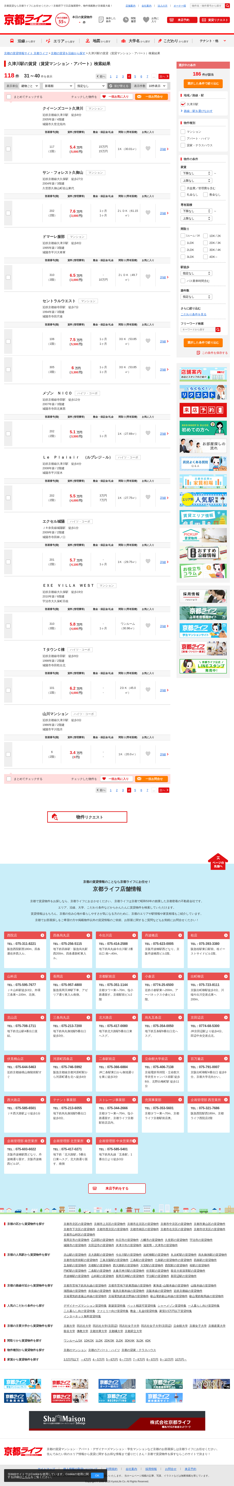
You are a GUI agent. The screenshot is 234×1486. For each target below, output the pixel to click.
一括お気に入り (119, 96)
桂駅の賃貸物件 (200, 1265)
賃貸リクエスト (218, 20)
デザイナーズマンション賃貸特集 (85, 1305)
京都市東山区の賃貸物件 (209, 1223)
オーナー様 (180, 5)
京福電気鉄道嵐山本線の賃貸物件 (85, 1296)
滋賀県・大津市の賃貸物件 (160, 1245)
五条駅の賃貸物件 (75, 1265)
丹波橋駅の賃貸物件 (76, 1276)
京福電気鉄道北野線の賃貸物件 (128, 1296)
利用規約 (111, 1469)
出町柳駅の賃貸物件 (156, 1254)
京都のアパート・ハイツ (104, 1350)
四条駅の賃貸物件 (205, 1260)
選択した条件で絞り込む (203, 83)
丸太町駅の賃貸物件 (184, 1254)
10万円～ (181, 1359)
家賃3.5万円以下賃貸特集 (175, 1311)
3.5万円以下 (71, 1359)
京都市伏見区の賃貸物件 (209, 1229)
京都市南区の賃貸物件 (144, 1229)
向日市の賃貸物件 (127, 1240)
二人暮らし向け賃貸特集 (79, 1311)
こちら (26, 1477)
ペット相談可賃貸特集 (141, 1305)
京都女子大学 (198, 1325)
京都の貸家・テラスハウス (139, 1350)
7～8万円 (139, 1359)
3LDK (139, 1340)
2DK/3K (109, 1340)
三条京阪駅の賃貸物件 (114, 1260)
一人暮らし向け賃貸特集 (204, 1305)
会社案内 (146, 5)
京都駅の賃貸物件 (99, 1265)
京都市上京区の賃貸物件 (110, 1223)
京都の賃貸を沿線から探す (68, 53)
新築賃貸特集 (117, 1305)
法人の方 (162, 5)
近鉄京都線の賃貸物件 (188, 1290)
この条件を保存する (215, 352)
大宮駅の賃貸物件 (151, 1265)
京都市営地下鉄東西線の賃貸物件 (129, 1285)
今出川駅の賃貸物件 (129, 1254)
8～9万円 (152, 1359)
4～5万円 (98, 1359)
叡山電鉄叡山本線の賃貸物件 (169, 1296)
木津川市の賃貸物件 (129, 1245)
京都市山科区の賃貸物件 (79, 1234)
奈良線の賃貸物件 (99, 1290)
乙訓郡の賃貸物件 (102, 1240)
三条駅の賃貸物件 (141, 1260)
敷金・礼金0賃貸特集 (144, 1311)
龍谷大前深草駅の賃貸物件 (188, 1270)
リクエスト (89, 817)
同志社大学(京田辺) (105, 1325)
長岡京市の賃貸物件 (76, 1240)
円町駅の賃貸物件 (75, 1270)
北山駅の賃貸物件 (75, 1254)
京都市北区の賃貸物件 (78, 1223)
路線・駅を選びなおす (198, 111)
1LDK (99, 1340)
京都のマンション (75, 1350)
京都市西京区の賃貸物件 (112, 1229)
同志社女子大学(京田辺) (156, 1325)
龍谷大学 (69, 1331)
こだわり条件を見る (193, 314)
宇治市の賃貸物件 (201, 1240)
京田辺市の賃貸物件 (101, 1245)
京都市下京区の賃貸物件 (79, 1229)
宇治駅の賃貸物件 (157, 1276)
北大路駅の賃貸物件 (101, 1254)
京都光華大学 (98, 1331)
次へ (162, 76)
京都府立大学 (133, 1331)
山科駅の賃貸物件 (102, 1276)
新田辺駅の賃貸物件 (184, 1276)
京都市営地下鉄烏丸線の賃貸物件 (85, 1285)
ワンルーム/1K (73, 1340)
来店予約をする (117, 1188)
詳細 (163, 149)
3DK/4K (130, 1340)
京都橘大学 (116, 1331)
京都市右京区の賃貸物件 (176, 1229)
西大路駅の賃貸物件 (126, 1265)
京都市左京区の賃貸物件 (143, 1223)
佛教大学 (82, 1331)
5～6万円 (112, 1359)
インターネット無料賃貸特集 (82, 1316)
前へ (103, 76)
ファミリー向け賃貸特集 (112, 1311)
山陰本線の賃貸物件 (204, 1285)
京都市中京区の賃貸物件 (176, 1223)
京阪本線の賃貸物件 (159, 1290)
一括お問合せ (154, 96)
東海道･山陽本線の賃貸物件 (171, 1285)
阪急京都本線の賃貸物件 (129, 1290)
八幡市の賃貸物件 (151, 1240)
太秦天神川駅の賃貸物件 (129, 1270)
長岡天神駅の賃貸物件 (130, 1276)
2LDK (119, 1340)
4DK (148, 1340)
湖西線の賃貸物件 (75, 1290)
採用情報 (151, 1469)
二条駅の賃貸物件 (99, 1270)
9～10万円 (166, 1359)
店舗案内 (130, 5)
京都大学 (69, 1325)
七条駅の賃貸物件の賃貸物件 (173, 1260)
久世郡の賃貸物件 (176, 1240)
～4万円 (86, 1359)
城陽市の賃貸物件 (75, 1245)
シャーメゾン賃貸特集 (172, 1305)
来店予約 (183, 20)
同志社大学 (84, 1325)
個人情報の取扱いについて (80, 1469)
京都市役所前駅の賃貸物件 (81, 1260)
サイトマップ (46, 1469)
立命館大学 (180, 1325)
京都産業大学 (217, 1325)
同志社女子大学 (129, 1325)
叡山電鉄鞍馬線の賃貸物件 (206, 1296)
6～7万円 (125, 1359)
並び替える (121, 86)
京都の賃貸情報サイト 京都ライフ (26, 53)
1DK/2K (89, 1340)
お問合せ (171, 1469)
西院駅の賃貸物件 (176, 1265)
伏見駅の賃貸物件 (157, 1270)
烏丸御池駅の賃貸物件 (212, 1254)
